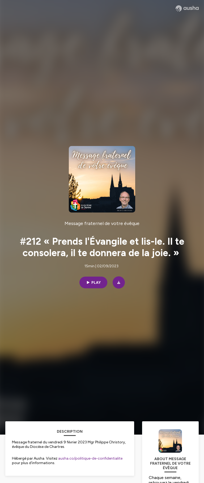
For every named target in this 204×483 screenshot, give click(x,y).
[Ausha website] (187, 8)
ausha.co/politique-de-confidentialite (90, 458)
